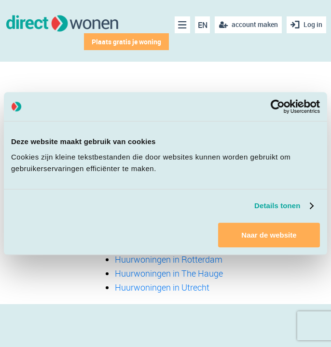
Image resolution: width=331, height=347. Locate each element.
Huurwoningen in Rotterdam (168, 259)
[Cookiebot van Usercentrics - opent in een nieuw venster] (277, 106)
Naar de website (268, 235)
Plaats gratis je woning (126, 41)
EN (202, 25)
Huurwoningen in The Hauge (169, 273)
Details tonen (277, 205)
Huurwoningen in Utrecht (162, 287)
